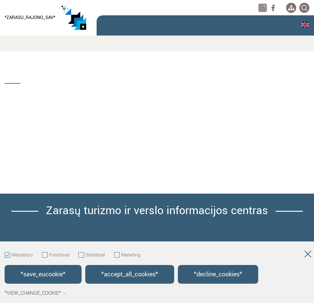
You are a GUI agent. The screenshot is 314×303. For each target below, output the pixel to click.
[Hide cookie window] (307, 255)
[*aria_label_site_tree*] (291, 8)
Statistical (91, 255)
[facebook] (273, 8)
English (305, 24)
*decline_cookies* (218, 274)
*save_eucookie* (43, 274)
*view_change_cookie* (35, 293)
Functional (55, 255)
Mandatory (19, 255)
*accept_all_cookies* (129, 274)
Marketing (127, 255)
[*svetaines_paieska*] (304, 8)
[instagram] (262, 8)
